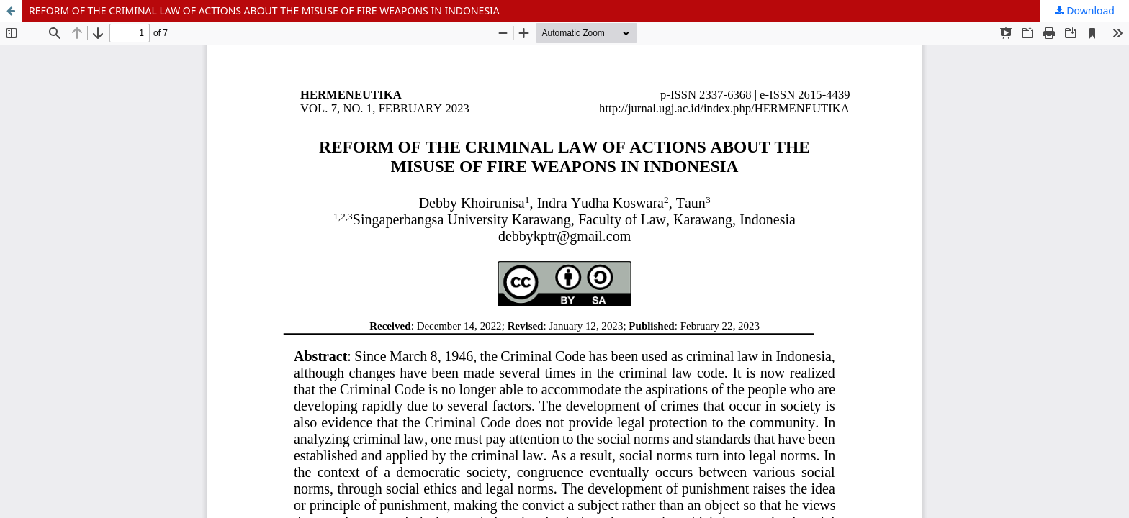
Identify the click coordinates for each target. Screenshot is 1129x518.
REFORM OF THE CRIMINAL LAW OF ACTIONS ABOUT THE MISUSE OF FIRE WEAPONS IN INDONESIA (264, 10)
